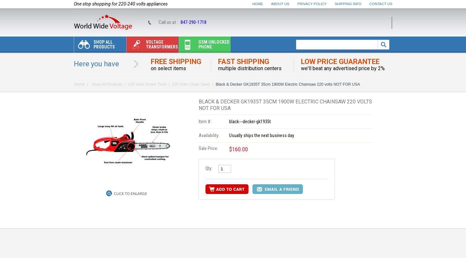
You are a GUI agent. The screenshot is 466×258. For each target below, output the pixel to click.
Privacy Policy (312, 4)
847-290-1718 (193, 22)
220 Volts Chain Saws (191, 84)
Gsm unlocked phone (204, 46)
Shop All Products (94, 46)
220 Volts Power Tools (147, 84)
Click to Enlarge (130, 193)
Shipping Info (348, 4)
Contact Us (381, 4)
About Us (280, 4)
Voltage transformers (152, 46)
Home (257, 4)
